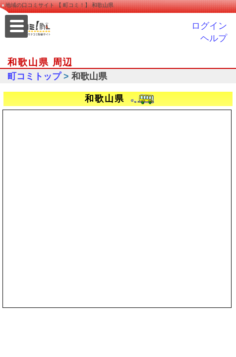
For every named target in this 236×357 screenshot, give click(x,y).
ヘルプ (213, 38)
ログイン (209, 26)
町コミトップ (34, 76)
